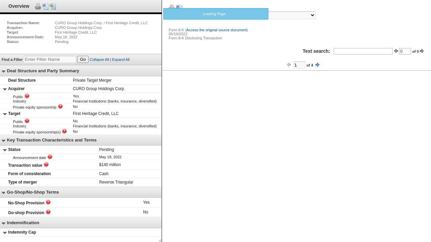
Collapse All (99, 59)
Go (83, 59)
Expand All (121, 59)
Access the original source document (217, 30)
